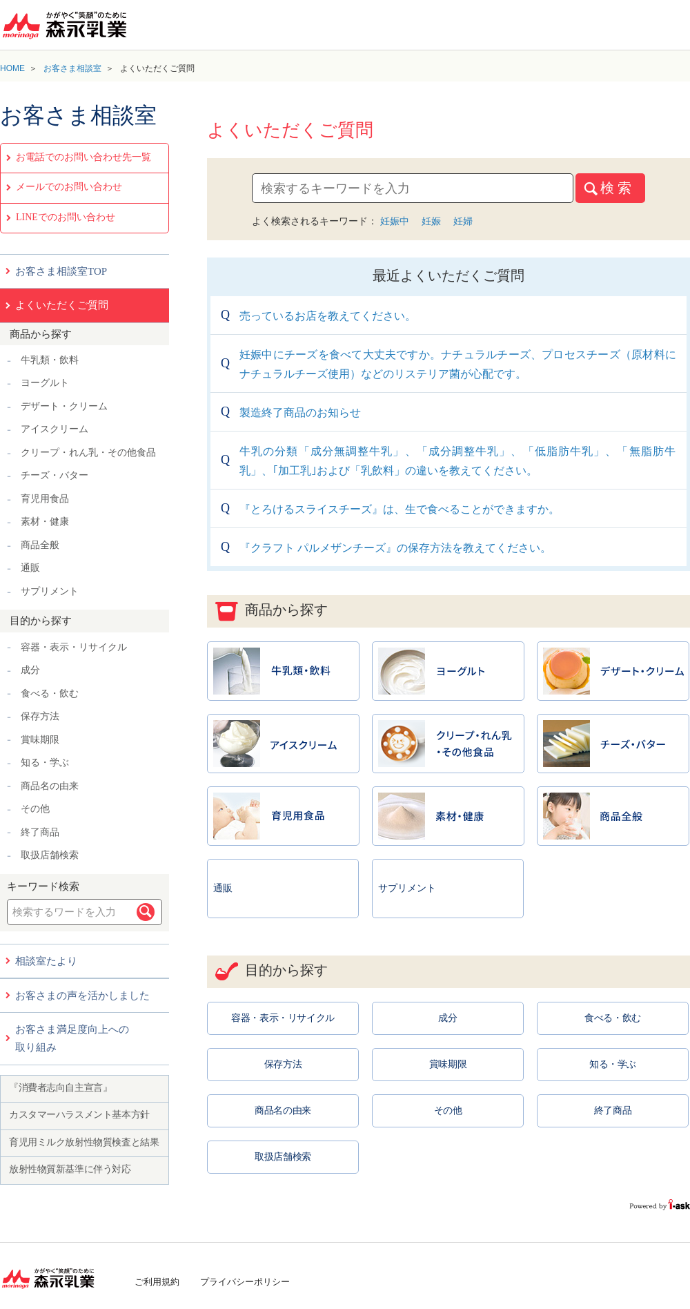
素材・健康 (45, 521)
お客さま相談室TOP (61, 271)
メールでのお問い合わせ (69, 187)
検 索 (615, 187)
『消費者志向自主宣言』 (60, 1088)
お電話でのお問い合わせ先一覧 (83, 157)
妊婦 (463, 220)
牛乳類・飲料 (50, 360)
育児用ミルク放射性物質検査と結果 (84, 1142)
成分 (30, 670)
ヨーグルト (45, 383)
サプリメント (50, 591)
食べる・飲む (50, 693)
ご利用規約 (157, 1282)
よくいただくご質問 (61, 305)
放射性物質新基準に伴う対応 (70, 1169)
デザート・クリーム (64, 406)
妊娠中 (394, 220)
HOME (12, 68)
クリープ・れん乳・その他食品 (88, 452)
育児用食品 (45, 499)
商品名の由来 (50, 786)
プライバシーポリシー (245, 1282)
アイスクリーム (54, 429)
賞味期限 (40, 740)
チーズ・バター (54, 475)
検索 (146, 912)
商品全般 (40, 545)
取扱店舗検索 (50, 855)
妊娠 (431, 220)
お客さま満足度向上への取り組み (72, 1038)
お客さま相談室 (72, 68)
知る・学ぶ (45, 762)
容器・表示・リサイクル (74, 647)
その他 (35, 809)
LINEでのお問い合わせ (65, 217)
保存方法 (40, 716)
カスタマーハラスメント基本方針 (79, 1114)
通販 (30, 568)
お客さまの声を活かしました (82, 995)
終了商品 (40, 832)
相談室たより (46, 961)
